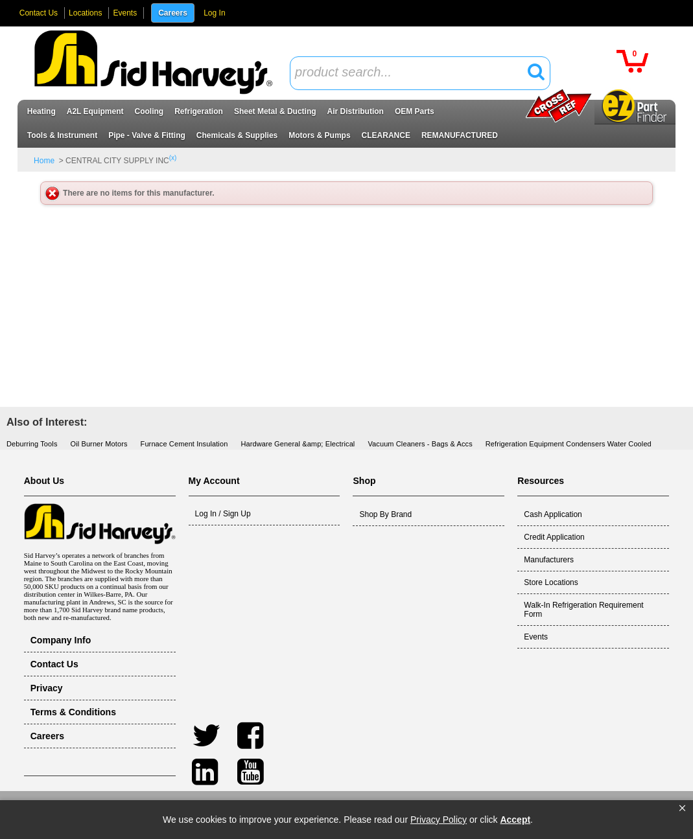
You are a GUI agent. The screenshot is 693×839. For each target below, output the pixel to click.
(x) (173, 157)
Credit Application (554, 537)
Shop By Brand (385, 514)
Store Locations (551, 582)
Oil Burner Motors (99, 444)
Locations (85, 12)
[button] (682, 808)
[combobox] (420, 73)
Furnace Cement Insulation (184, 444)
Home (44, 160)
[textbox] (413, 73)
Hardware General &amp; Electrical (298, 444)
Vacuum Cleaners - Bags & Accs (420, 444)
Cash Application (552, 514)
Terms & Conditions (73, 712)
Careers (172, 12)
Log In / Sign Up (223, 513)
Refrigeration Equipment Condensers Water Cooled (569, 444)
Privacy (46, 688)
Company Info (60, 640)
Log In (214, 12)
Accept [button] (515, 819)
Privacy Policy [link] (438, 819)
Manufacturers (549, 559)
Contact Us (38, 12)
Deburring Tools (32, 444)
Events (125, 12)
